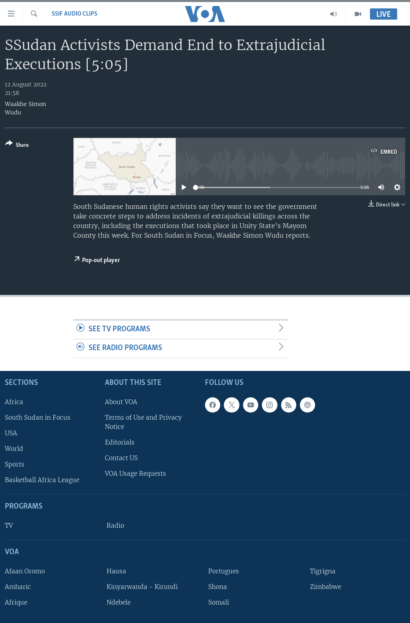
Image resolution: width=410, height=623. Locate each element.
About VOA (121, 401)
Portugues (223, 571)
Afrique (16, 602)
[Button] (17, 146)
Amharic (18, 587)
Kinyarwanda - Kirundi (142, 587)
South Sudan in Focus (37, 417)
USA (11, 433)
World (14, 449)
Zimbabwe (325, 587)
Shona (217, 587)
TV (9, 525)
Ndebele (119, 602)
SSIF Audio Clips (74, 14)
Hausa (116, 571)
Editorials (120, 442)
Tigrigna (323, 571)
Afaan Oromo (25, 571)
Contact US (121, 458)
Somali (218, 602)
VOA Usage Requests (135, 473)
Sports (14, 464)
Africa (14, 401)
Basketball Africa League (42, 480)
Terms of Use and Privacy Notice (143, 422)
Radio (115, 525)
